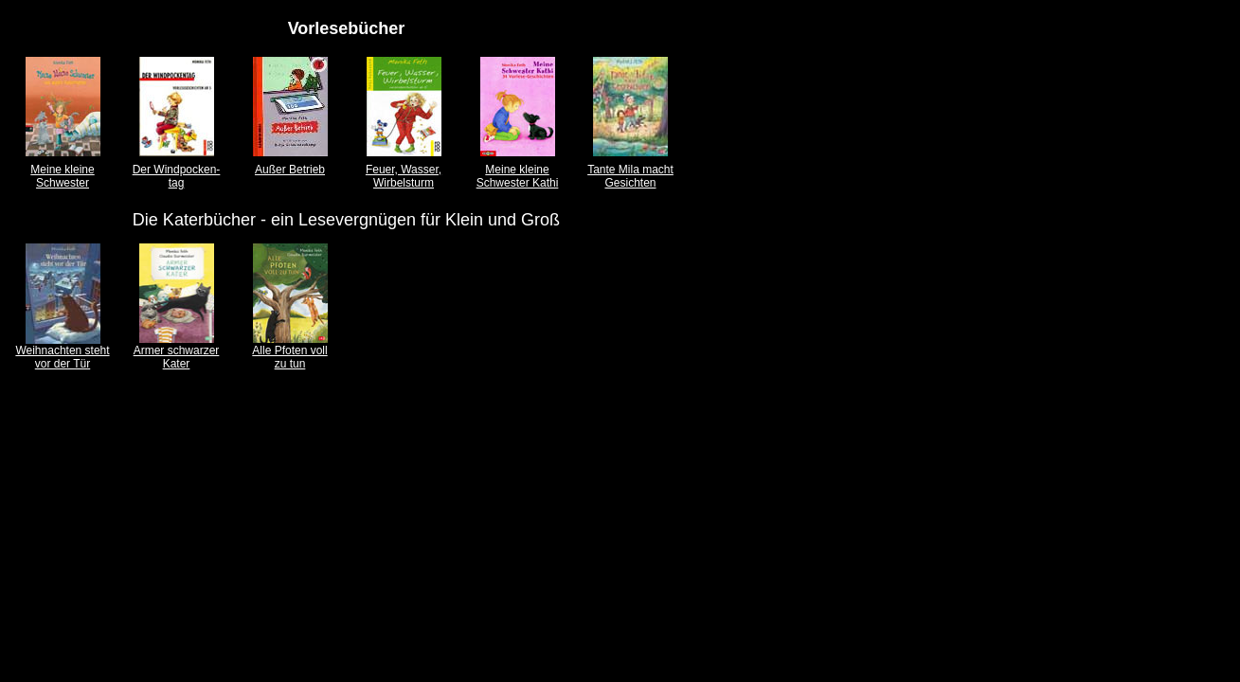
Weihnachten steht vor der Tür (62, 357)
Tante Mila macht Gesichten (630, 176)
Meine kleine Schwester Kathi (517, 176)
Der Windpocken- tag (177, 176)
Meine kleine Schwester (62, 176)
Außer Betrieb (290, 169)
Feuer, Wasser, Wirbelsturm (403, 176)
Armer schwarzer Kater (177, 357)
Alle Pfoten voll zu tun (289, 357)
